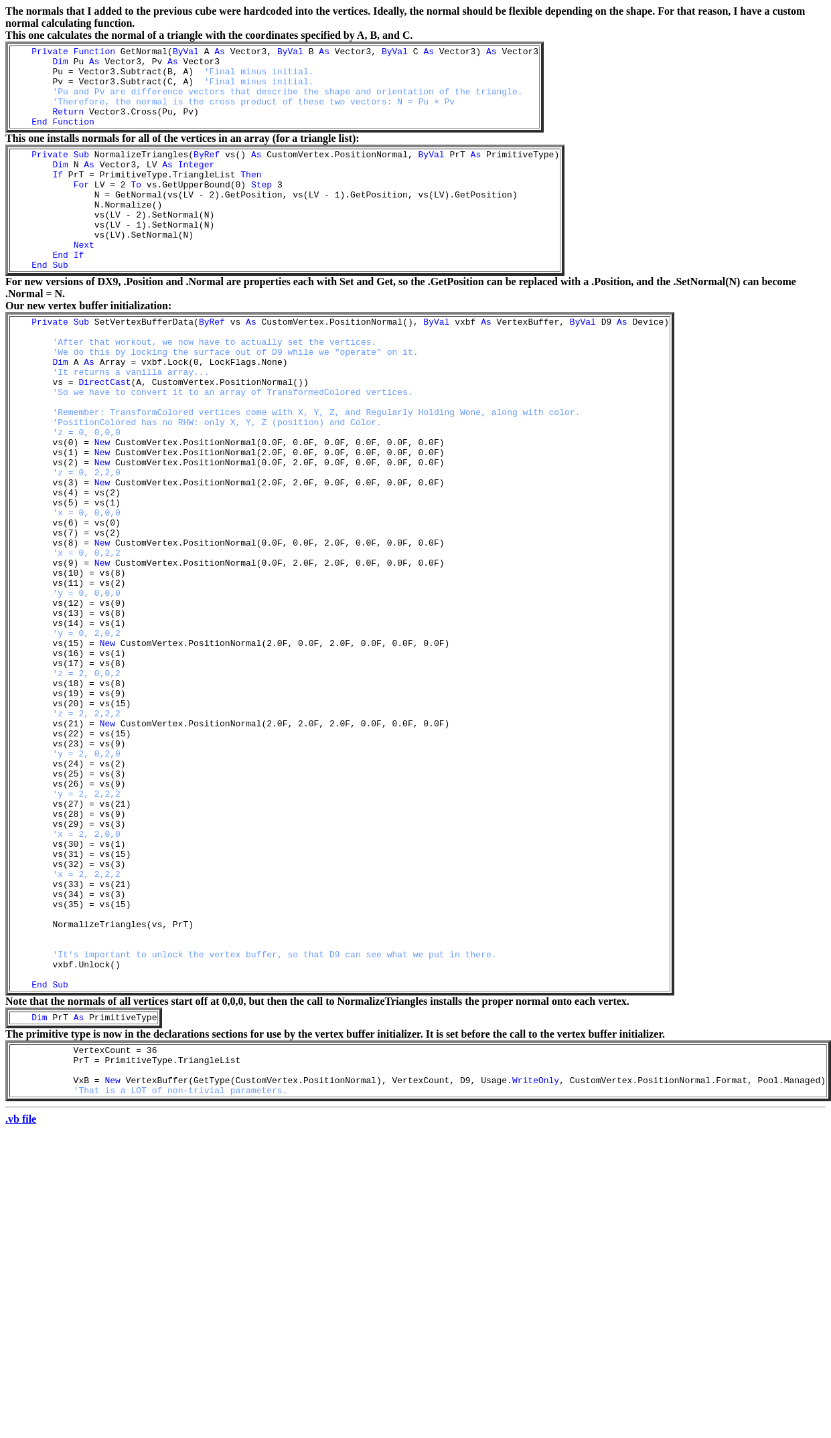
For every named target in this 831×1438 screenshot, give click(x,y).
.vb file (20, 1305)
